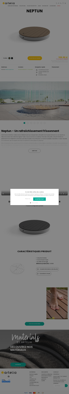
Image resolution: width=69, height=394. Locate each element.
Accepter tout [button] (39, 199)
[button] (34, 202)
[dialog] (34, 197)
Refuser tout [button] (27, 198)
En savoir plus (51, 195)
